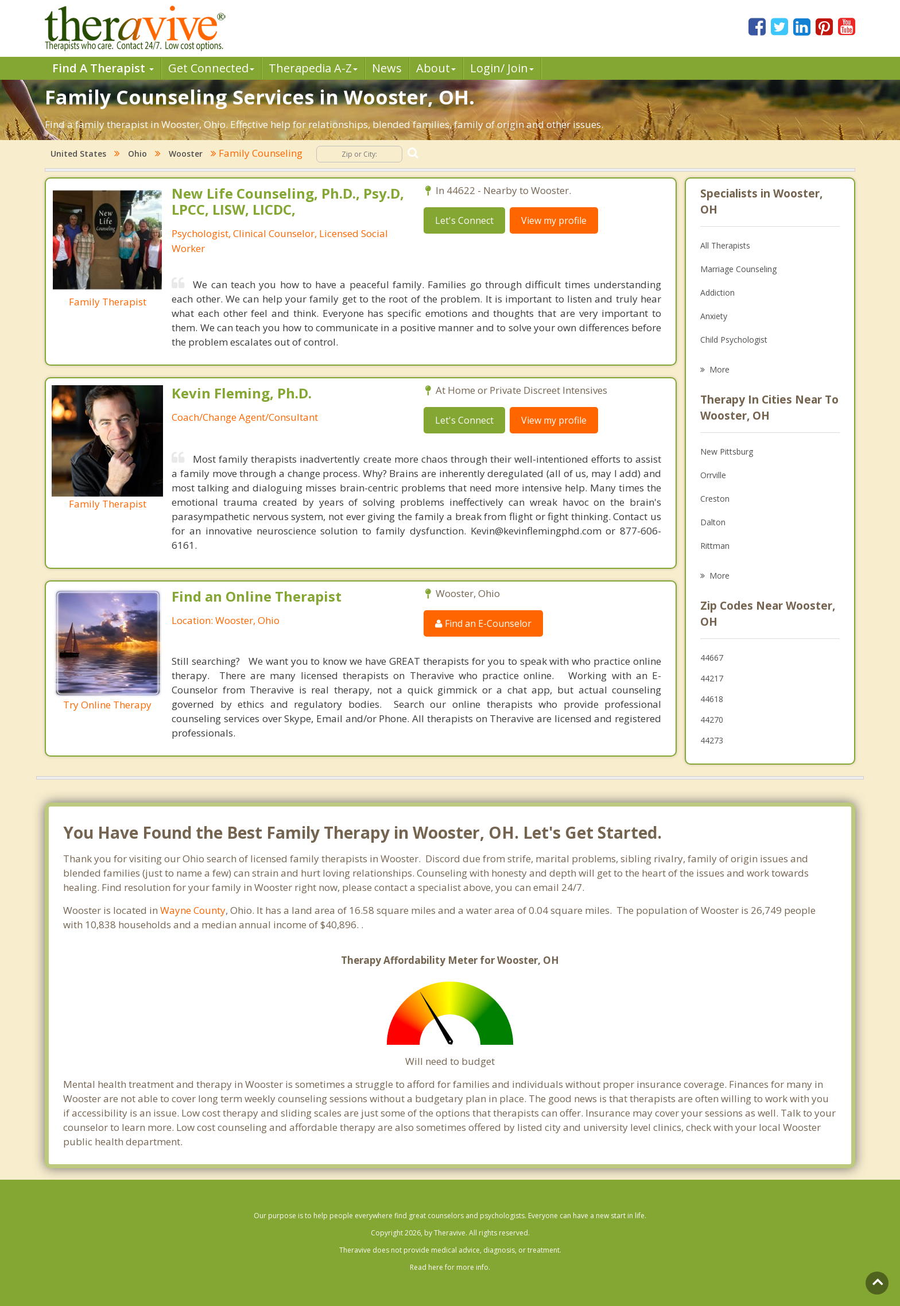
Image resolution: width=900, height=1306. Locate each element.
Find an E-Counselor (483, 623)
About (436, 68)
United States (78, 153)
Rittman (715, 545)
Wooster (186, 153)
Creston (715, 498)
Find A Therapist (103, 68)
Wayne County (193, 910)
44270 (711, 719)
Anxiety (713, 316)
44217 (711, 678)
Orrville (713, 475)
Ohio (137, 153)
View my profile (554, 220)
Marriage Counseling (738, 268)
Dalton (713, 522)
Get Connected (211, 68)
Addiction (717, 292)
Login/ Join (502, 68)
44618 (711, 698)
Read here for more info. (450, 1267)
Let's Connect (464, 220)
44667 (711, 657)
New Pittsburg (726, 451)
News (387, 68)
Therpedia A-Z (313, 68)
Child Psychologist (733, 339)
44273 (711, 740)
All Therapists (725, 245)
